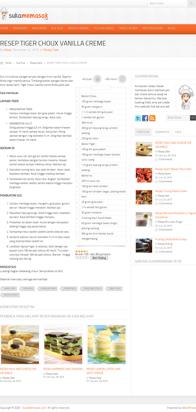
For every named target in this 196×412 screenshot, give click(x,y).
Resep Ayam (164, 174)
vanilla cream (11, 295)
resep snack (70, 288)
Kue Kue (57, 28)
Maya (7, 50)
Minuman (39, 28)
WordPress (189, 407)
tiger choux (114, 288)
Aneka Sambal (78, 28)
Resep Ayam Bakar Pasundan (173, 169)
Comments (162, 132)
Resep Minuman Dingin (170, 222)
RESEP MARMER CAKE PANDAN (63, 369)
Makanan (20, 28)
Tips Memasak (153, 28)
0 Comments (165, 159)
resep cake (9, 288)
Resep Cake (51, 50)
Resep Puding (165, 244)
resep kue (28, 288)
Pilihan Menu (104, 28)
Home (4, 28)
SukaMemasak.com (34, 407)
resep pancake (48, 288)
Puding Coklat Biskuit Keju (171, 239)
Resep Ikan (163, 196)
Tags (178, 132)
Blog (171, 28)
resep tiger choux (92, 288)
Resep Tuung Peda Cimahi (171, 191)
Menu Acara (128, 28)
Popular (143, 132)
